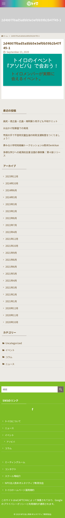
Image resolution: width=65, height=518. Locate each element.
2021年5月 (11, 273)
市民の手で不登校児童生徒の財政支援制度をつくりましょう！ (31, 136)
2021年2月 (11, 294)
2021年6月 (11, 266)
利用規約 (33, 503)
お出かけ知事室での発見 (15, 128)
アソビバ (10, 441)
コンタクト (10, 469)
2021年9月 (11, 252)
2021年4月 (11, 280)
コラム (8, 357)
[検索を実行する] (61, 389)
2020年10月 (11, 322)
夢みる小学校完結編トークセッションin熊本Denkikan (31, 145)
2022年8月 (11, 218)
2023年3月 (11, 204)
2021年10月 (11, 245)
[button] (3, 3)
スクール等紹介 (13, 476)
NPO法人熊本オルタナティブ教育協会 (24, 483)
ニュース (9, 364)
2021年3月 (11, 287)
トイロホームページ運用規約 (19, 490)
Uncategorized (13, 343)
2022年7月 (11, 225)
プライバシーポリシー (15, 503)
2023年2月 (11, 211)
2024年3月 (11, 197)
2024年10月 (11, 183)
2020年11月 (11, 315)
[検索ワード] (32, 389)
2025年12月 (11, 176)
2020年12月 (11, 308)
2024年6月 (11, 190)
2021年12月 (11, 238)
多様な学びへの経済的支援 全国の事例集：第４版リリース (31, 153)
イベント (10, 350)
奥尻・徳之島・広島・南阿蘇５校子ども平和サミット (30, 121)
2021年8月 (11, 259)
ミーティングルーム (15, 462)
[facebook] (32, 409)
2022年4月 (11, 232)
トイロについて (13, 421)
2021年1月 (11, 301)
